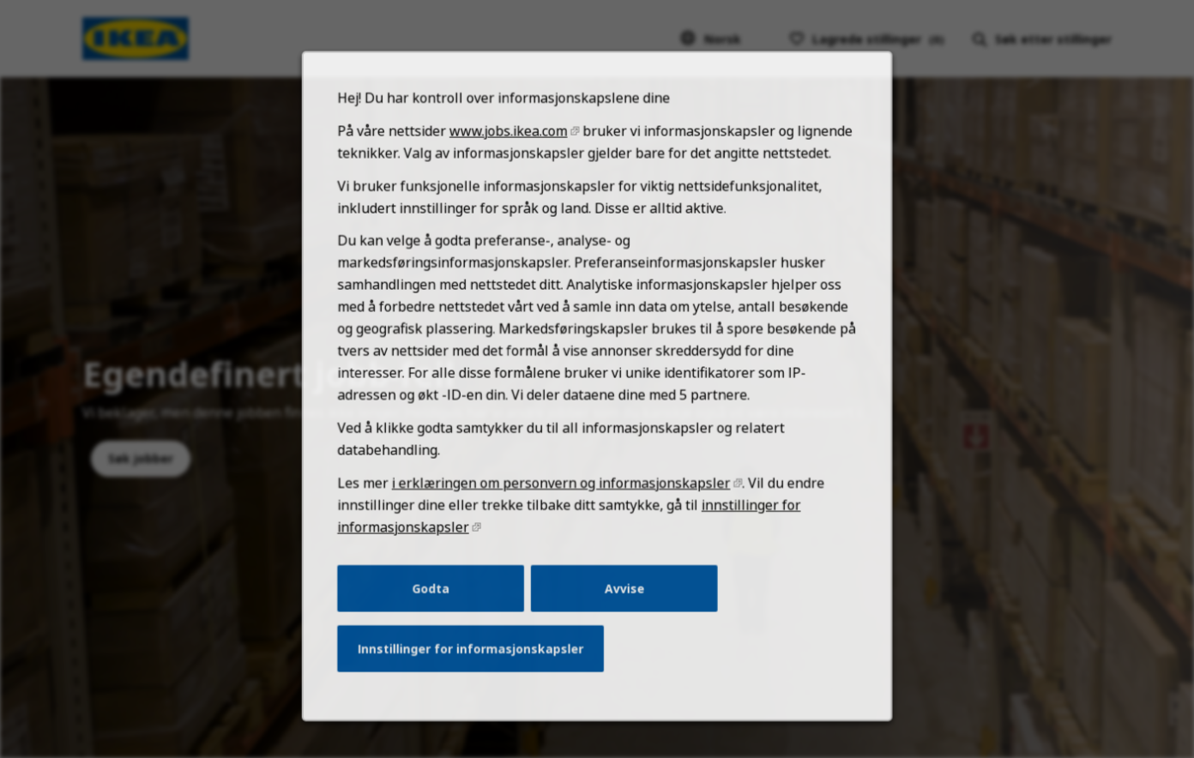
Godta (438, 608)
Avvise (623, 608)
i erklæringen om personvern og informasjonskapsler (563, 507)
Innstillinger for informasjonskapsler (476, 666)
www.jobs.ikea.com (512, 170)
